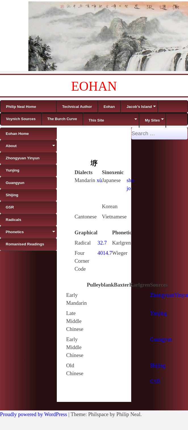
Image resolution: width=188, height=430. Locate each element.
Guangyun (161, 339)
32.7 (102, 243)
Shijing (157, 365)
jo (129, 188)
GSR (155, 381)
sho (130, 180)
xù (99, 180)
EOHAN (94, 86)
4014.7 (104, 253)
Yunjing (158, 313)
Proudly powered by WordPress (33, 414)
